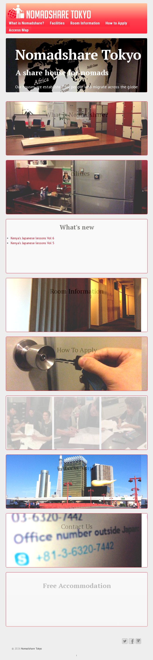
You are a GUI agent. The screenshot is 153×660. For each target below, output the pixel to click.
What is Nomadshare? (26, 23)
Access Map (19, 30)
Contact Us (76, 526)
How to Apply (116, 23)
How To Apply (77, 349)
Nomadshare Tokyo (31, 648)
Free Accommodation (77, 585)
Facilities (57, 23)
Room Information (85, 23)
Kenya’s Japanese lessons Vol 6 (32, 238)
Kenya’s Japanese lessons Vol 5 (32, 243)
